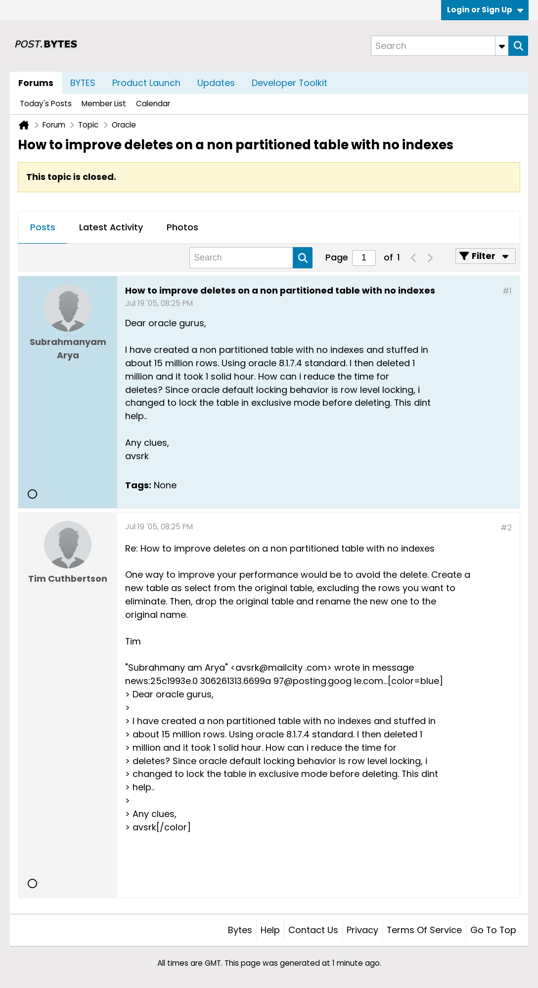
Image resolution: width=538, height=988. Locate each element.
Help (270, 930)
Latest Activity (111, 227)
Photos (182, 227)
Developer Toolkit (289, 83)
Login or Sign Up (485, 9)
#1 (507, 291)
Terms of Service (424, 930)
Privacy (362, 930)
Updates (216, 83)
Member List (104, 103)
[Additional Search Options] (502, 46)
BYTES (82, 83)
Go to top (493, 930)
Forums (35, 83)
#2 (506, 527)
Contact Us (313, 930)
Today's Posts (46, 103)
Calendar (153, 103)
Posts (42, 227)
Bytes (240, 930)
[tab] (42, 228)
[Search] (439, 46)
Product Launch (146, 83)
